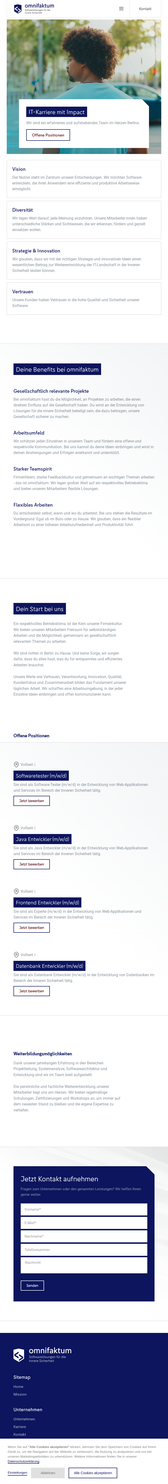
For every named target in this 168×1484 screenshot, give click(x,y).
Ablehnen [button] (48, 1473)
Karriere (19, 1427)
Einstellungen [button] (17, 1472)
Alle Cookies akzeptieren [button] (93, 1473)
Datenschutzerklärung (23, 1461)
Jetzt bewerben (31, 800)
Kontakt (145, 8)
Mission (19, 1394)
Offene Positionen (48, 134)
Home (18, 1387)
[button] (121, 9)
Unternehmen (24, 1419)
